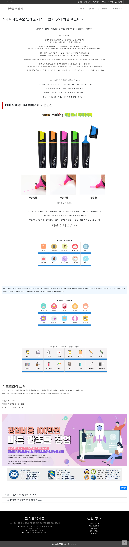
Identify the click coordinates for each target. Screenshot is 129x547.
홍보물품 (80, 9)
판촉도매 (94, 533)
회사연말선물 (94, 523)
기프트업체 (94, 528)
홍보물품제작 (103, 9)
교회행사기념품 (100, 288)
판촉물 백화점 (14, 8)
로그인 (110, 2)
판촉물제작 (117, 9)
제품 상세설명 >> (64, 225)
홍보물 (91, 9)
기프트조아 (69, 203)
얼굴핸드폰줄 (94, 526)
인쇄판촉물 (94, 531)
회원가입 (118, 2)
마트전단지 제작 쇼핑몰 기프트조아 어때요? (23, 495)
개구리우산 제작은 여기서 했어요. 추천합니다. (24, 500)
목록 (123, 488)
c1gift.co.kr (73, 544)
